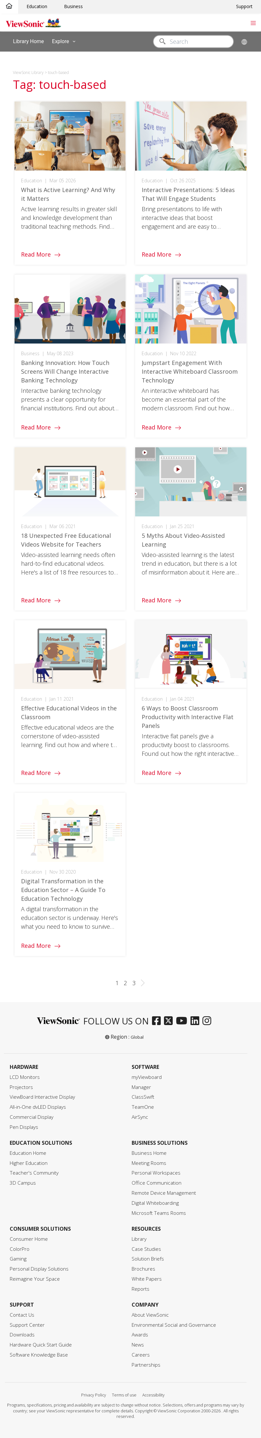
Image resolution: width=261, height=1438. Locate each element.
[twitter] (170, 1021)
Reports (140, 1289)
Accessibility (153, 1395)
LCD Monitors (25, 1077)
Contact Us (22, 1314)
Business (73, 6)
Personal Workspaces (156, 1172)
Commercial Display (31, 1117)
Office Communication (156, 1182)
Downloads (22, 1334)
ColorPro (19, 1249)
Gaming (18, 1258)
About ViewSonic (150, 1314)
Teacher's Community (34, 1172)
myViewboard (147, 1077)
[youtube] (183, 1021)
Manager (141, 1087)
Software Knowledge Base (39, 1354)
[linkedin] (196, 1021)
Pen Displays (24, 1127)
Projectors (21, 1087)
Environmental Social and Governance (174, 1325)
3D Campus (23, 1182)
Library (139, 1239)
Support (244, 6)
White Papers (147, 1278)
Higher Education (29, 1163)
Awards (140, 1334)
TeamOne (143, 1107)
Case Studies (146, 1249)
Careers (141, 1354)
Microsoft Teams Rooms (159, 1213)
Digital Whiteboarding (155, 1203)
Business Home (149, 1153)
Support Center (27, 1325)
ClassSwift (143, 1097)
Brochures (143, 1268)
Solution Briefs (148, 1258)
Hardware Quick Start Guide (41, 1344)
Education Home (28, 1153)
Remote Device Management (164, 1193)
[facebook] (158, 1021)
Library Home (28, 41)
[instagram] (208, 1021)
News (138, 1344)
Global (137, 1037)
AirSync (140, 1117)
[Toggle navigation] (253, 22)
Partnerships (146, 1364)
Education (37, 6)
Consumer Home (29, 1239)
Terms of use (124, 1395)
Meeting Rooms (149, 1163)
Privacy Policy (93, 1395)
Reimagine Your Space (35, 1278)
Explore (65, 41)
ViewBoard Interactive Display (42, 1097)
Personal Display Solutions (39, 1268)
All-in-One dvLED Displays (38, 1107)
